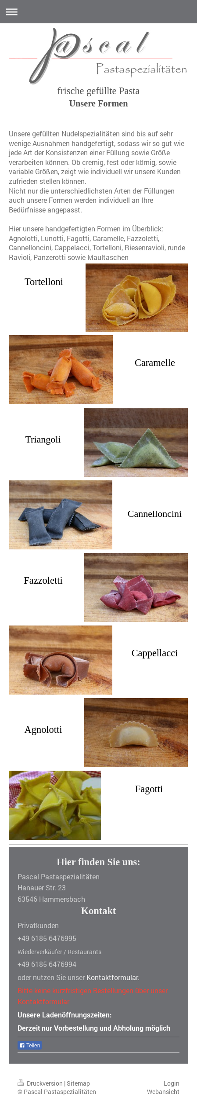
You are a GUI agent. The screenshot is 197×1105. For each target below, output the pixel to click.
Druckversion (41, 1083)
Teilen (29, 1046)
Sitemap (78, 1083)
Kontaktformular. (113, 977)
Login (171, 1083)
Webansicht (163, 1091)
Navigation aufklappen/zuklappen (98, 11)
